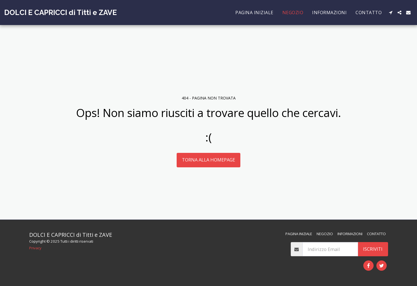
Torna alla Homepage (208, 159)
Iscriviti (373, 249)
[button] (390, 12)
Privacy (35, 247)
